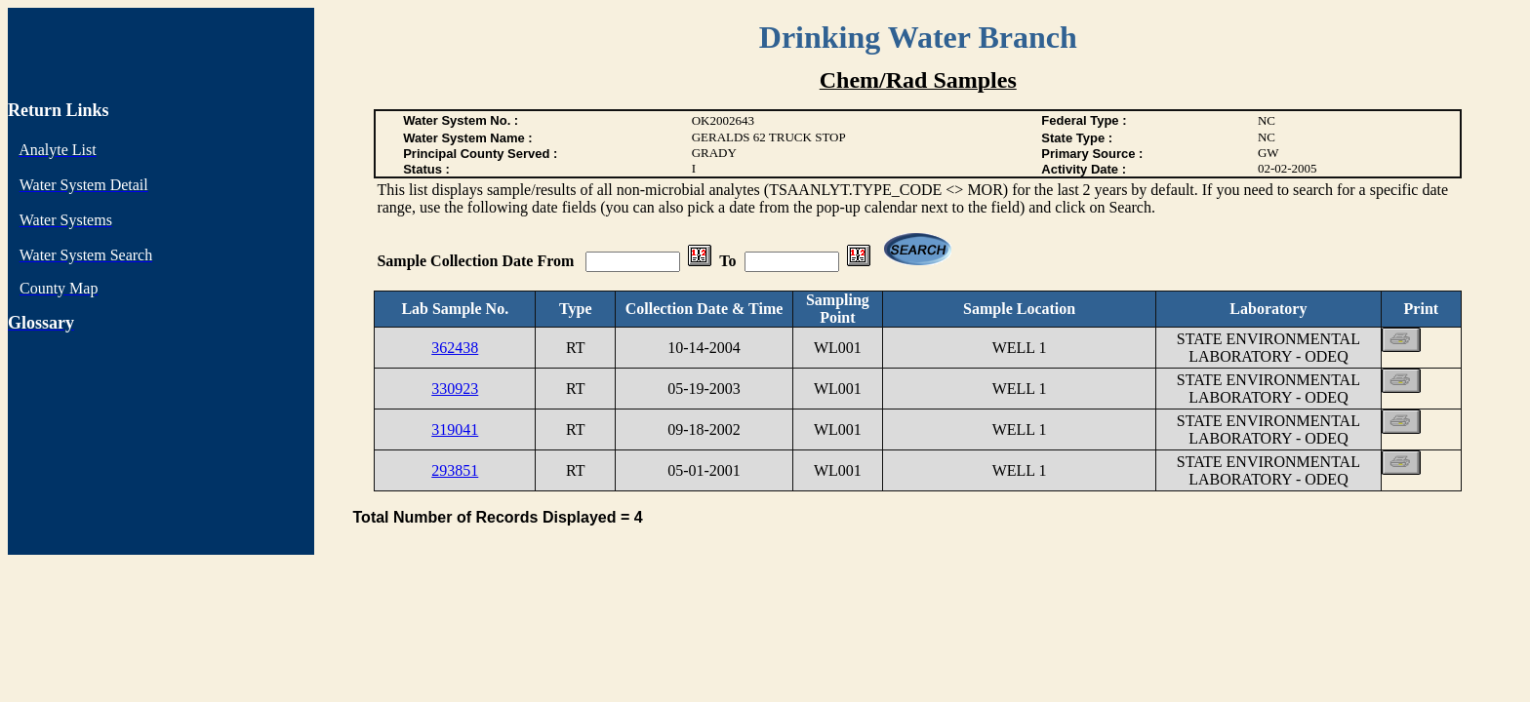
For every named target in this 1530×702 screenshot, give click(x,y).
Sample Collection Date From (477, 261)
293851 (454, 470)
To (727, 261)
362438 (454, 347)
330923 (454, 388)
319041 (454, 429)
